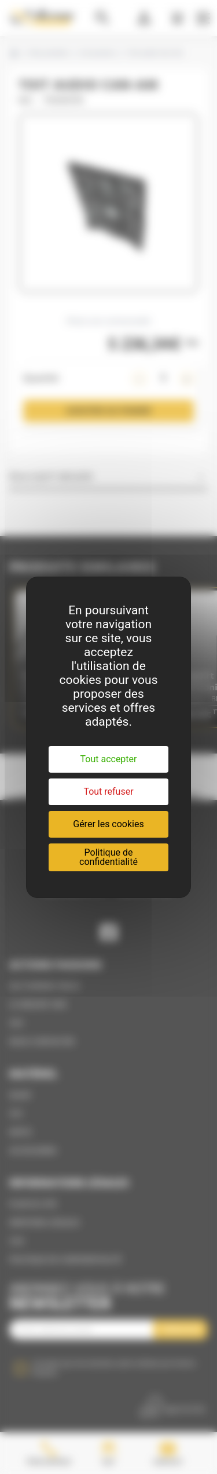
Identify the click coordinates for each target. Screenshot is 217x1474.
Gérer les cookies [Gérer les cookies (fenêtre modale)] (108, 824)
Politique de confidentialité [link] (108, 857)
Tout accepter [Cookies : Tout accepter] (108, 759)
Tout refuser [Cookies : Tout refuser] (108, 791)
